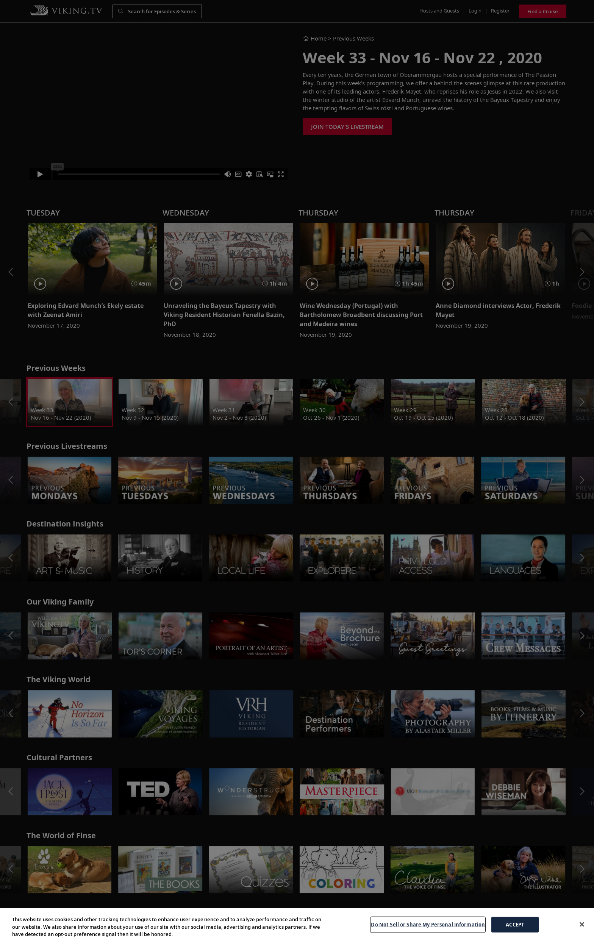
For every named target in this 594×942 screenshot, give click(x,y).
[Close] (582, 924)
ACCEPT (515, 924)
